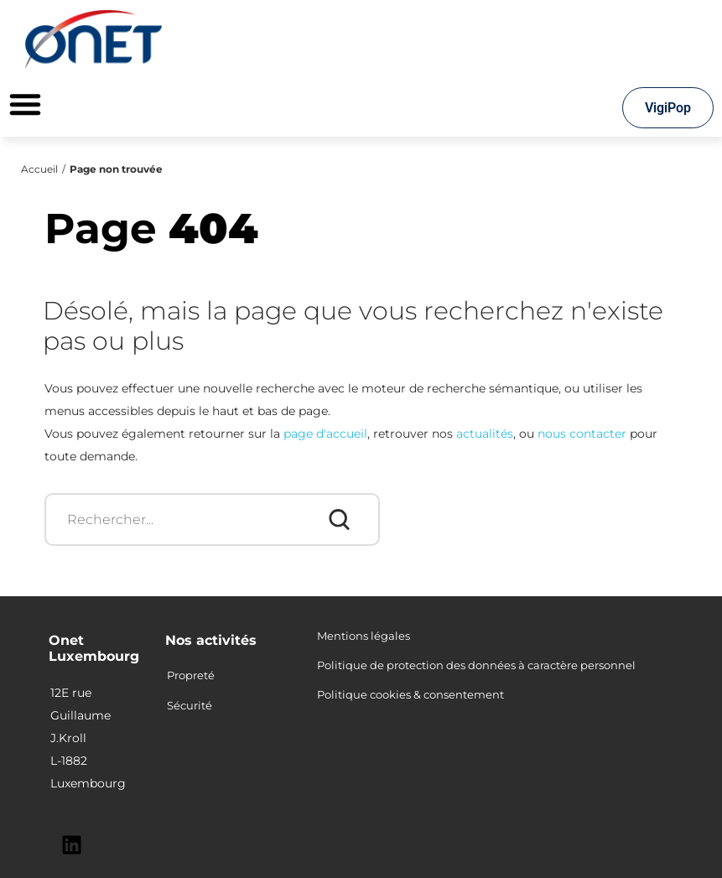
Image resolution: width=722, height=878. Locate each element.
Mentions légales (363, 635)
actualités (484, 433)
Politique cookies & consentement (410, 694)
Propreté (191, 675)
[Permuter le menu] (25, 104)
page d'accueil (325, 433)
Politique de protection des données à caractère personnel (476, 665)
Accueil (39, 169)
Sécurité (189, 705)
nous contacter (582, 433)
